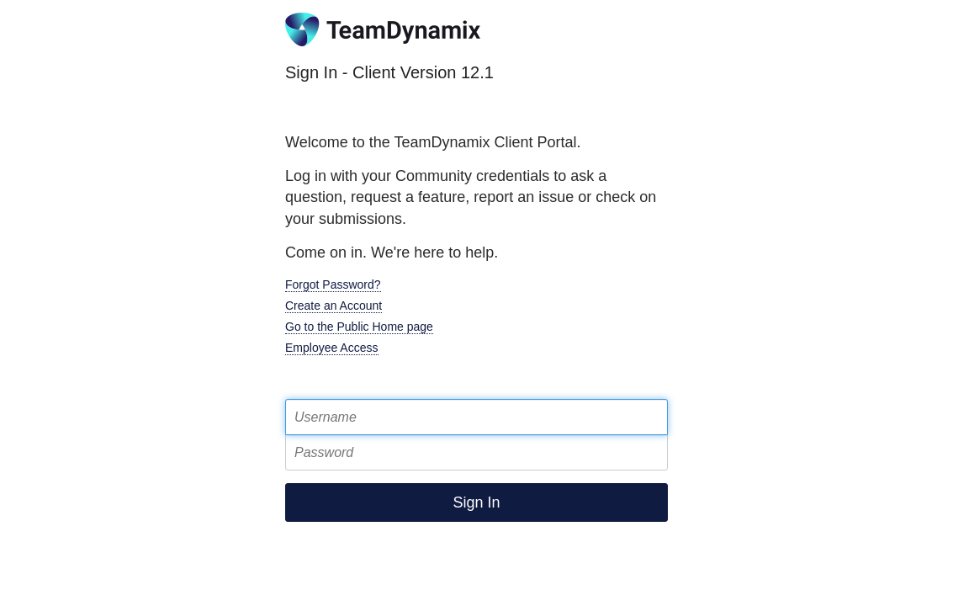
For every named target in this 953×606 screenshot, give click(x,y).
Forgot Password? (333, 284)
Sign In (476, 502)
